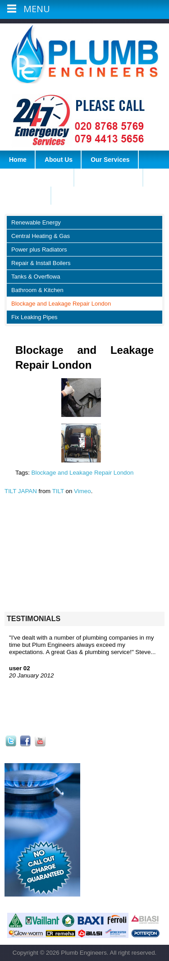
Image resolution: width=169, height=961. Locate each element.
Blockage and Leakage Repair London (61, 303)
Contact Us (25, 195)
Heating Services (108, 177)
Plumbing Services (37, 177)
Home (18, 159)
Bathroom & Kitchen (37, 290)
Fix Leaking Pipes (34, 317)
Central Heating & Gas (40, 236)
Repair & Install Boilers (41, 263)
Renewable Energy (36, 222)
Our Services (110, 159)
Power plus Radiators (39, 249)
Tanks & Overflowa (35, 276)
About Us (59, 159)
